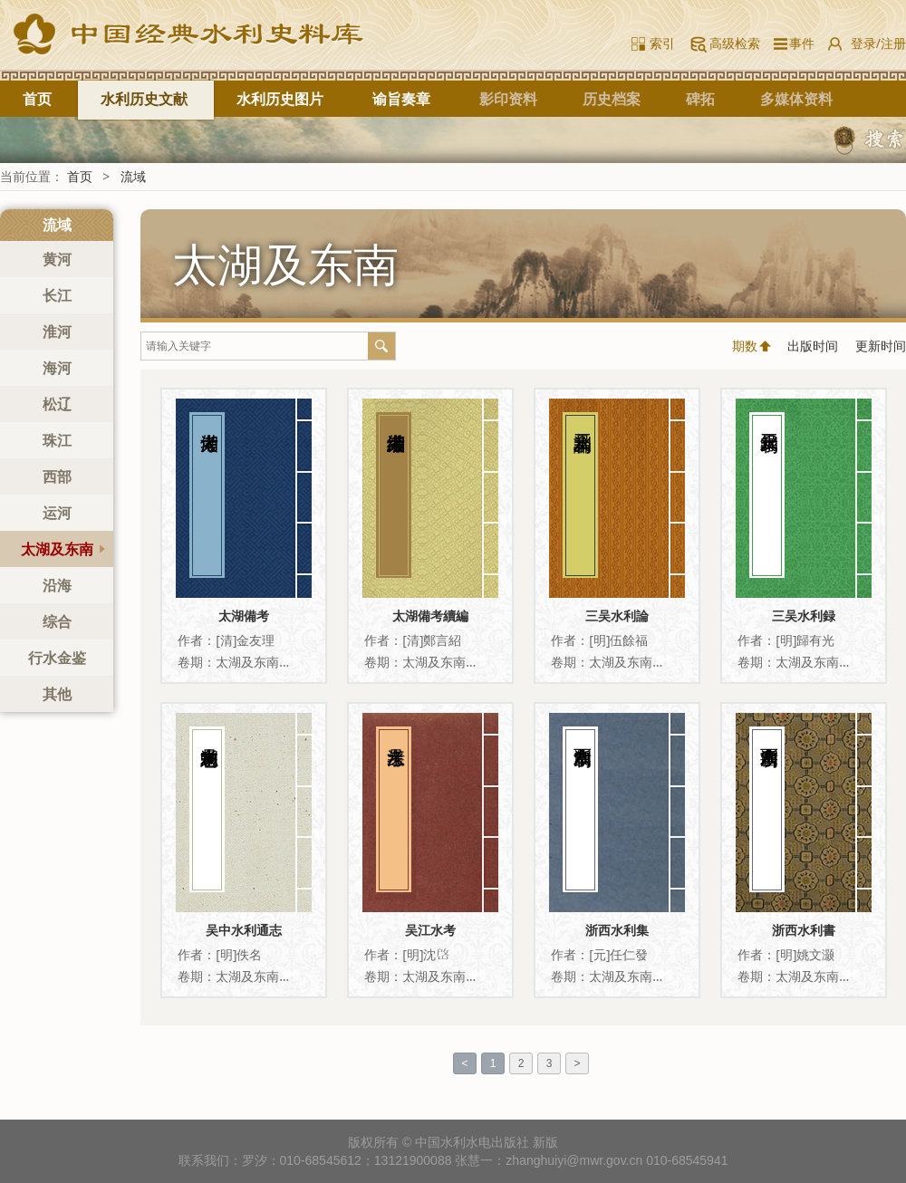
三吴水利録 (803, 615)
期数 (744, 345)
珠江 (57, 440)
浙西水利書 (803, 929)
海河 (57, 368)
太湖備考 (243, 615)
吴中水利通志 (244, 929)
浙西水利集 (617, 929)
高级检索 (734, 43)
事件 (798, 43)
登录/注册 (878, 43)
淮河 (57, 331)
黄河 (57, 259)
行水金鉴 (57, 658)
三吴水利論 (617, 615)
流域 (133, 176)
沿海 (57, 585)
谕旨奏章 (401, 99)
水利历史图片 (279, 99)
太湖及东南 (57, 549)
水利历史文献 (144, 99)
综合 (57, 621)
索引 (662, 43)
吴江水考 (430, 929)
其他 (57, 694)
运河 (57, 513)
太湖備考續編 (430, 615)
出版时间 (812, 345)
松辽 (57, 404)
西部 (57, 476)
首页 (37, 99)
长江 (57, 295)
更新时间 (880, 345)
